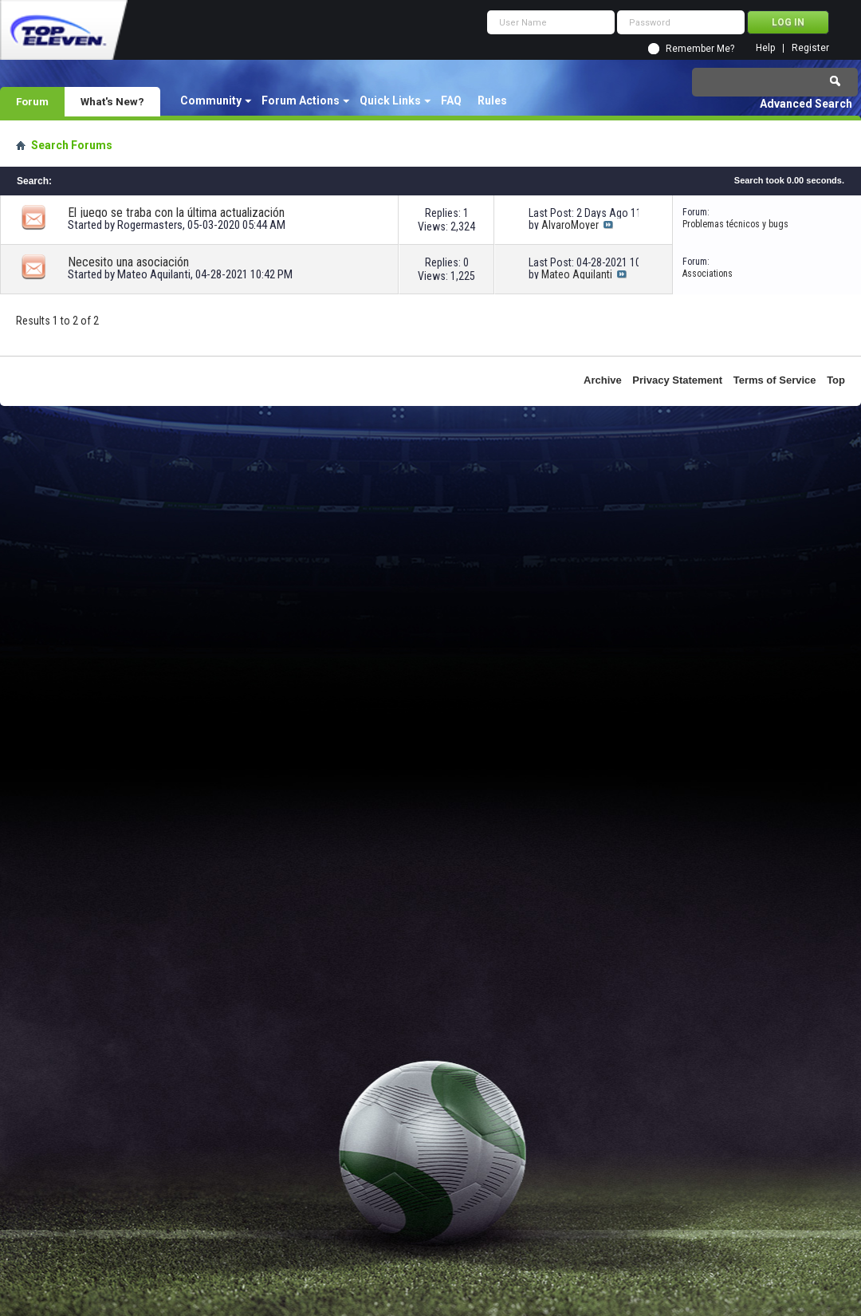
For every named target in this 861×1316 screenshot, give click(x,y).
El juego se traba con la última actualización (176, 212)
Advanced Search (806, 103)
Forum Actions (300, 100)
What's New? (112, 101)
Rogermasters (150, 225)
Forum (32, 101)
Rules (492, 100)
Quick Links (390, 100)
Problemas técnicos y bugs (735, 224)
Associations (707, 273)
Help (765, 48)
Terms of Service (774, 380)
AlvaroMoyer (570, 225)
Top (836, 380)
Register (810, 48)
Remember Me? (700, 48)
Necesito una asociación (128, 262)
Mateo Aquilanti (154, 274)
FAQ (451, 100)
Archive (603, 380)
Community (211, 100)
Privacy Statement (677, 380)
